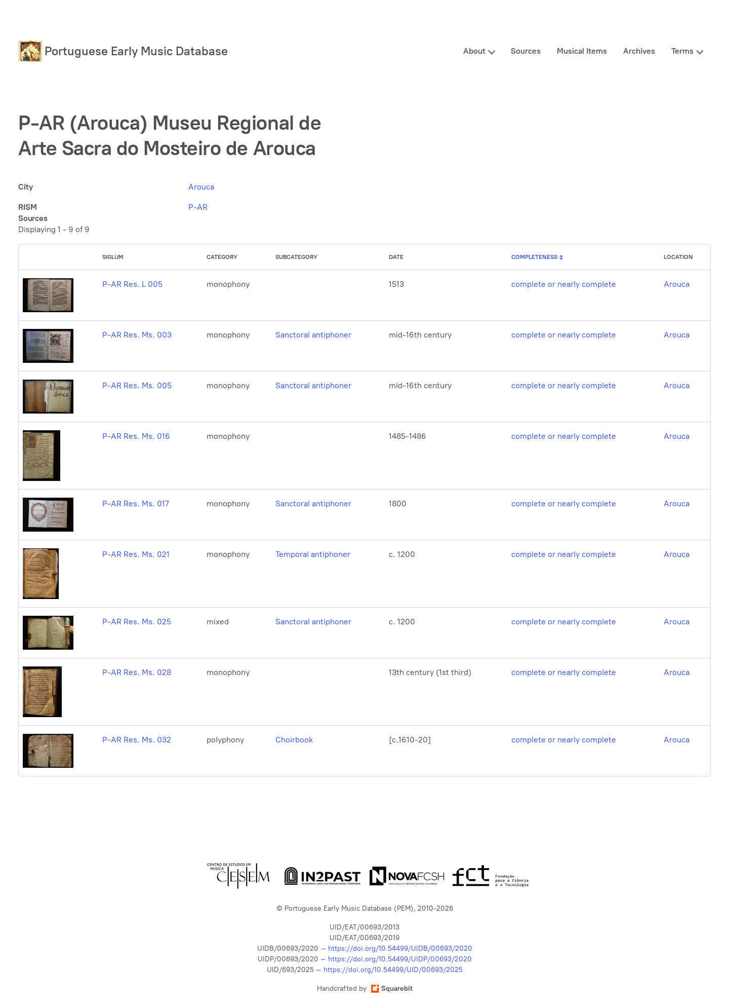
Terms (682, 51)
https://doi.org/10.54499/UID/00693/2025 (393, 969)
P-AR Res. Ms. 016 (136, 436)
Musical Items (582, 51)
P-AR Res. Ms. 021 (136, 554)
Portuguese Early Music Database (136, 51)
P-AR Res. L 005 (132, 284)
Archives (639, 51)
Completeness (534, 256)
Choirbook (294, 739)
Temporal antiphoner (312, 554)
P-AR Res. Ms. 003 (137, 335)
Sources (526, 51)
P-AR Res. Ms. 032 (136, 739)
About (474, 51)
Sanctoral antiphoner (313, 335)
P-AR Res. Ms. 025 (136, 621)
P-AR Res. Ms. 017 (135, 503)
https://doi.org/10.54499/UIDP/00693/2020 (400, 959)
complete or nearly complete (563, 284)
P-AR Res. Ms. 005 (137, 385)
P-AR (198, 207)
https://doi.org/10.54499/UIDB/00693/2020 (400, 948)
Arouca (201, 187)
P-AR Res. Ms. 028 (136, 672)
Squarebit (392, 988)
